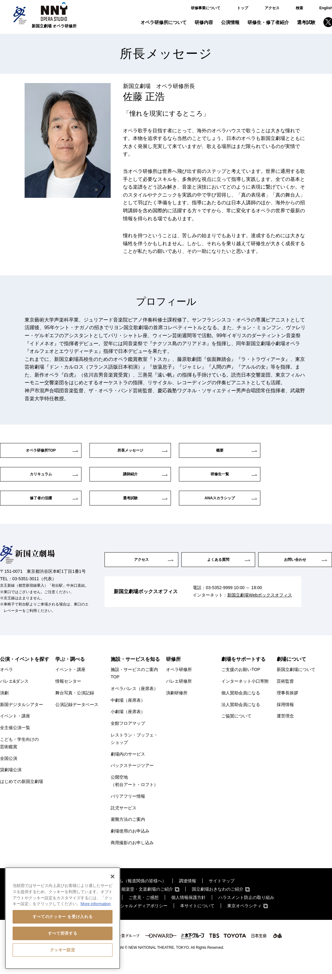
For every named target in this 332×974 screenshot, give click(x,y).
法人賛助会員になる (240, 716)
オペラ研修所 (179, 681)
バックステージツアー (132, 777)
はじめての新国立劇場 (21, 793)
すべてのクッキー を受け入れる (63, 916)
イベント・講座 (15, 727)
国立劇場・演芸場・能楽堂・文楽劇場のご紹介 (128, 901)
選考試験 (306, 22)
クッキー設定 (62, 950)
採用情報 (285, 716)
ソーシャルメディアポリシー (140, 917)
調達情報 (187, 892)
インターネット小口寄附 (245, 693)
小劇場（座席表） (128, 723)
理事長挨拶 (287, 704)
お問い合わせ (295, 571)
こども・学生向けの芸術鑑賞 (19, 755)
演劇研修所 (177, 704)
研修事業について (205, 8)
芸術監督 (285, 693)
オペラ (6, 681)
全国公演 (8, 770)
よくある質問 (218, 571)
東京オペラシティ (244, 917)
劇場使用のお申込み (130, 842)
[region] (62, 918)
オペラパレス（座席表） (134, 700)
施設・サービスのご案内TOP (134, 685)
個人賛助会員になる (240, 704)
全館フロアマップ (128, 735)
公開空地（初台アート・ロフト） (134, 793)
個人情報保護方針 (188, 909)
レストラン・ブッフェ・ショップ (134, 750)
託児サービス (123, 819)
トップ (242, 8)
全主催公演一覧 (15, 739)
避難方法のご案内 (128, 831)
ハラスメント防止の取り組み (246, 909)
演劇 (4, 704)
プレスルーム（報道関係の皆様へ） (131, 892)
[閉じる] (112, 876)
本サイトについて (197, 917)
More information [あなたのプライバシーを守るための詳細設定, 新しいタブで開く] (96, 903)
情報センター (68, 693)
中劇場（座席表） (128, 711)
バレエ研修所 (179, 693)
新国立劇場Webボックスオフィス (259, 608)
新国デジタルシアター (21, 716)
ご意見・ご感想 (143, 909)
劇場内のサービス (128, 765)
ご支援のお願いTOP (240, 681)
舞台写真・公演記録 (74, 704)
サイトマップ (222, 892)
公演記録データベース (76, 716)
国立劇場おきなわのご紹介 (217, 901)
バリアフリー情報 (128, 808)
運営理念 (285, 727)
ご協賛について (236, 727)
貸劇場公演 (11, 781)
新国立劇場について (296, 681)
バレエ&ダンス (14, 693)
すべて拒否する (62, 933)
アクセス (272, 8)
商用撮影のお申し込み (132, 854)
